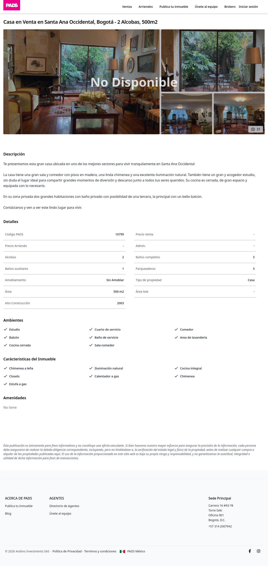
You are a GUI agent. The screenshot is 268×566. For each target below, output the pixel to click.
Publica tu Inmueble (19, 506)
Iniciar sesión (248, 7)
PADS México (136, 551)
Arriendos (146, 7)
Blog (8, 513)
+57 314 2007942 (220, 526)
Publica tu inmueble (174, 7)
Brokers (230, 7)
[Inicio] (11, 6)
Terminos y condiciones (100, 551)
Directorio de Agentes (64, 506)
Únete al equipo (206, 7)
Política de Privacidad (67, 551)
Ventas (127, 7)
